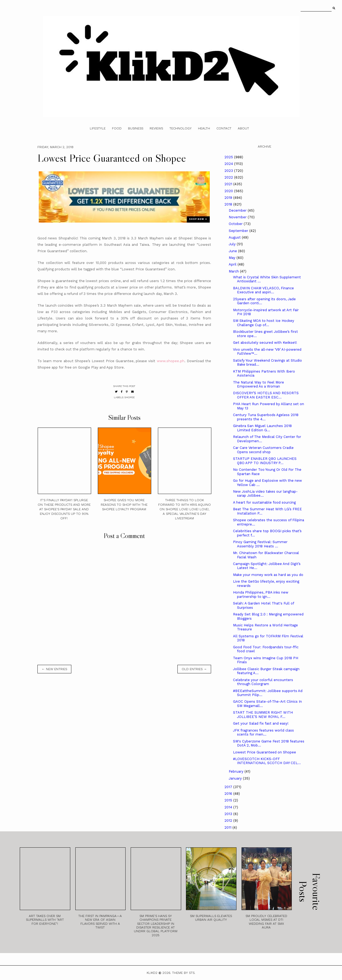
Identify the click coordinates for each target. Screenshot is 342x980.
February (236, 771)
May (232, 258)
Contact (223, 128)
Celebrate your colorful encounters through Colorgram (263, 682)
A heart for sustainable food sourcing (264, 502)
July (233, 244)
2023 (229, 171)
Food (117, 128)
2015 (228, 800)
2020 (229, 191)
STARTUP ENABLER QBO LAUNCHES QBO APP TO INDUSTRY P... (265, 461)
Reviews (156, 128)
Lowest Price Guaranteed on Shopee (264, 752)
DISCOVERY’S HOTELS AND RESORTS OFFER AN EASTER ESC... (266, 395)
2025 (229, 157)
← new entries (54, 669)
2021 (228, 184)
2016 (228, 794)
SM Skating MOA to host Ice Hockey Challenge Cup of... (263, 323)
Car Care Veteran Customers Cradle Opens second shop (263, 450)
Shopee (130, 397)
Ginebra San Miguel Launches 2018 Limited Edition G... (262, 428)
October (236, 224)
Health (204, 128)
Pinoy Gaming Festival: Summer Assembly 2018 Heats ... (260, 544)
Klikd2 (152, 973)
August (235, 237)
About (243, 128)
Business (135, 128)
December (238, 210)
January (236, 778)
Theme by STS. (183, 973)
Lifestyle (98, 128)
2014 (228, 807)
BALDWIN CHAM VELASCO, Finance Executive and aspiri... (263, 290)
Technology (180, 128)
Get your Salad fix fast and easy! (261, 723)
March (234, 271)
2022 (229, 177)
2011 (228, 827)
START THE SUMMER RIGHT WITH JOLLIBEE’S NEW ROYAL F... (263, 714)
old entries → (194, 669)
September (239, 231)
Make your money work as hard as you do (268, 575)
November (238, 217)
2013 (228, 814)
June (233, 251)
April (233, 264)
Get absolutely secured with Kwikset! (265, 343)
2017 (228, 787)
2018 (228, 204)
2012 (228, 821)
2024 (229, 164)
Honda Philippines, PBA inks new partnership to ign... (260, 594)
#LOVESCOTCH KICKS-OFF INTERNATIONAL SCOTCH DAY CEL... (267, 761)
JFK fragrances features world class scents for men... (263, 732)
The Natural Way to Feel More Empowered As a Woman (258, 384)
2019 (228, 198)
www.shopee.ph (170, 361)
